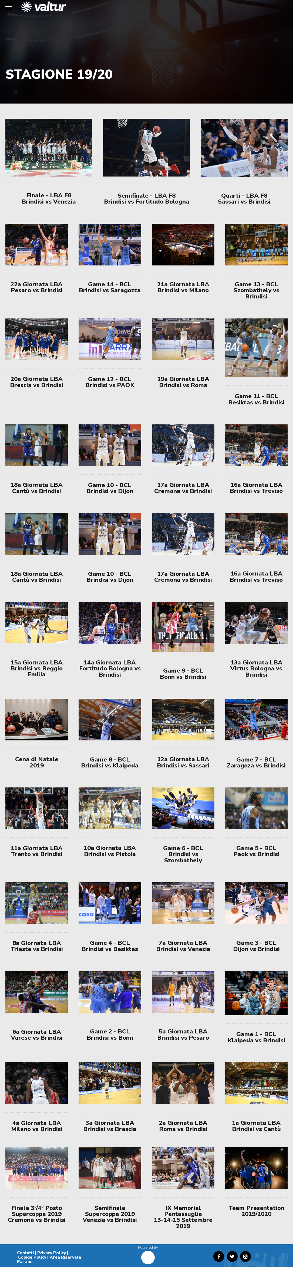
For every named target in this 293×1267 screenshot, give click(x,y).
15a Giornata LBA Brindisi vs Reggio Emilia (37, 668)
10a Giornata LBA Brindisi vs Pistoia (110, 851)
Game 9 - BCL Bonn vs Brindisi (183, 673)
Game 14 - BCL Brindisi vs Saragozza (110, 287)
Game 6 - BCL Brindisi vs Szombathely (183, 854)
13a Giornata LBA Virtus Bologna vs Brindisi (256, 668)
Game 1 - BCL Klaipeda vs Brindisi (256, 1037)
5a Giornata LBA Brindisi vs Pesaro (183, 1034)
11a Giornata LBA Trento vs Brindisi (37, 851)
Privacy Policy (51, 1253)
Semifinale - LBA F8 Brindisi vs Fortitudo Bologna (146, 198)
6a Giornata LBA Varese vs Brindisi (37, 1034)
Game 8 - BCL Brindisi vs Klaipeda (110, 762)
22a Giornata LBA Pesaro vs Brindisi (37, 287)
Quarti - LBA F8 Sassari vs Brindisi (244, 198)
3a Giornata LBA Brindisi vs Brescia (109, 1126)
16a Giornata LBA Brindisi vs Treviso (256, 488)
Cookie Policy (32, 1257)
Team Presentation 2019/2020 (256, 1211)
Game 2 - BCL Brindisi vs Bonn (110, 1034)
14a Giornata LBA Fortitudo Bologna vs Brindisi (110, 668)
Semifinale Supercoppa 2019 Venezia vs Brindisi (110, 1214)
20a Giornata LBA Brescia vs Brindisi (36, 382)
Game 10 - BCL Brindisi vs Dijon (109, 488)
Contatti (25, 1253)
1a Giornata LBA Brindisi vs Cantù (256, 1126)
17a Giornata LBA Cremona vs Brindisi (183, 488)
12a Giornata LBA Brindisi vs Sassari (183, 762)
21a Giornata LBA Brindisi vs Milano (183, 287)
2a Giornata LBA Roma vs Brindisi (183, 1126)
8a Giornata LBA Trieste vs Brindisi (37, 946)
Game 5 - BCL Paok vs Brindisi (256, 851)
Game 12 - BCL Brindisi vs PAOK (109, 382)
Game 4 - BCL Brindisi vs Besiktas (110, 946)
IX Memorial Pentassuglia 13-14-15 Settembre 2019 (183, 1217)
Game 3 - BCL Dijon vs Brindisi (256, 946)
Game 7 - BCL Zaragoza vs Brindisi (256, 762)
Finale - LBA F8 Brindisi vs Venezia (49, 198)
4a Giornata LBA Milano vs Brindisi (36, 1126)
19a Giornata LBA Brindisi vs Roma (183, 382)
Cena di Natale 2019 (36, 762)
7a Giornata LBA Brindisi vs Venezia (183, 946)
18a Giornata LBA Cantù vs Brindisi (37, 488)
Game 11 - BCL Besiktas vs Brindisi (256, 399)
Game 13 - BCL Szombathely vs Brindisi (256, 290)
